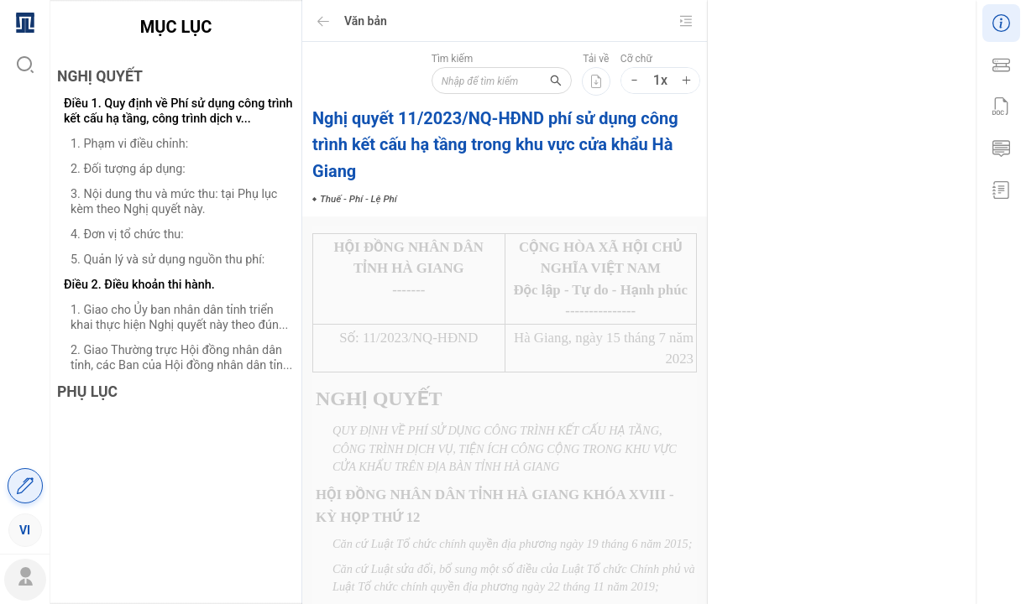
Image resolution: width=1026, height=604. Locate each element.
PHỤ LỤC (87, 391)
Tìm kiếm (442, 59)
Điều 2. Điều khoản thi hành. (139, 285)
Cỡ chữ (636, 59)
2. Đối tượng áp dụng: (128, 169)
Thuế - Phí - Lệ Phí (819, 541)
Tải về (596, 59)
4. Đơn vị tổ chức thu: (127, 234)
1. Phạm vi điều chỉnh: (129, 144)
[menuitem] (25, 21)
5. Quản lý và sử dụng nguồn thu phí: (167, 260)
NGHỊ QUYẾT (100, 76)
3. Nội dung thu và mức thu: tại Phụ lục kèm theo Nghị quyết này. (174, 201)
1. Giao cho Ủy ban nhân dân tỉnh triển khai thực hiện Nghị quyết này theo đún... (179, 317)
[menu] (25, 275)
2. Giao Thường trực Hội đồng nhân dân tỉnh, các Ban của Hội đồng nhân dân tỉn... (181, 357)
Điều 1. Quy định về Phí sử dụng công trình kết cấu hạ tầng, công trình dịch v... (178, 111)
